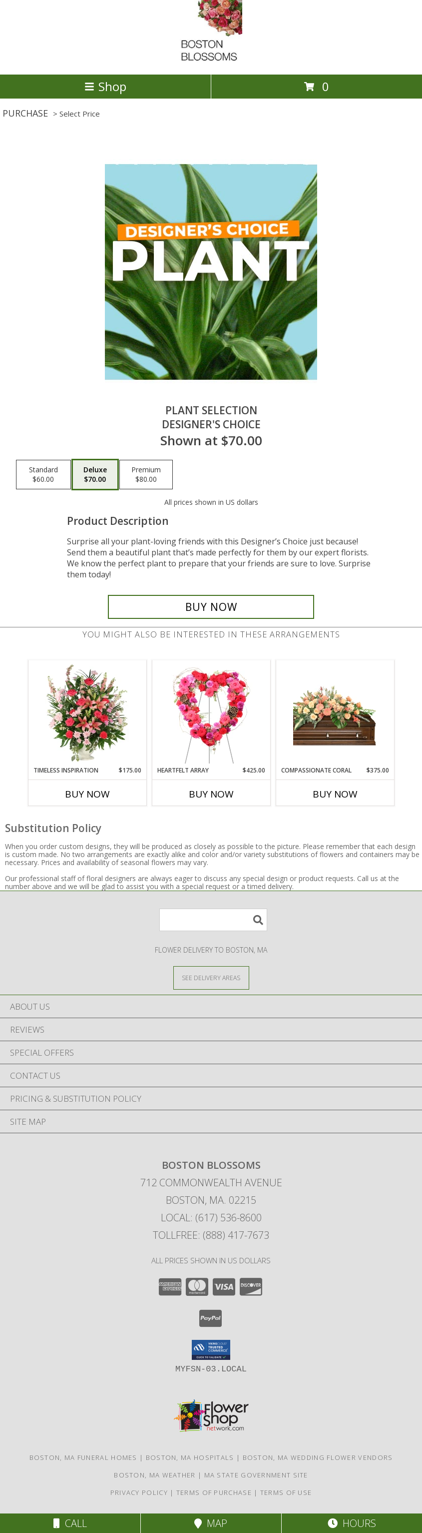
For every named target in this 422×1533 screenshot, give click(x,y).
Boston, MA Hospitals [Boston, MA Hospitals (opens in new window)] (190, 1457)
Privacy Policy (139, 1492)
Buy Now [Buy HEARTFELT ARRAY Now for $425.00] (211, 794)
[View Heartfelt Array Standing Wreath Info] (211, 712)
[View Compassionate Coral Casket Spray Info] (335, 712)
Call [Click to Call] (70, 1523)
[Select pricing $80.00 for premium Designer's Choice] (146, 474)
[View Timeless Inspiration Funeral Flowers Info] (87, 712)
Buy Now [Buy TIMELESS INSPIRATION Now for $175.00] (87, 794)
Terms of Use (286, 1492)
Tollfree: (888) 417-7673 (211, 1235)
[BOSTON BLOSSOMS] (211, 60)
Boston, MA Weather (154, 1474)
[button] (211, 1350)
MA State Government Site (256, 1474)
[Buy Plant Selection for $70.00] (211, 607)
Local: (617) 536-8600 (211, 1217)
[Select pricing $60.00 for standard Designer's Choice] (43, 474)
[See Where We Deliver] (211, 977)
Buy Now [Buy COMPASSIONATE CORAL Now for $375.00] (335, 794)
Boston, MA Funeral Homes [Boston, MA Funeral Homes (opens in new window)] (83, 1457)
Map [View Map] (210, 1523)
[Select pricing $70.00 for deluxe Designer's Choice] (95, 474)
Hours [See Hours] (352, 1523)
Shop (105, 86)
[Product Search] (213, 920)
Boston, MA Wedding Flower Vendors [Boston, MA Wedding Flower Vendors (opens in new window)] (318, 1457)
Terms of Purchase (214, 1492)
